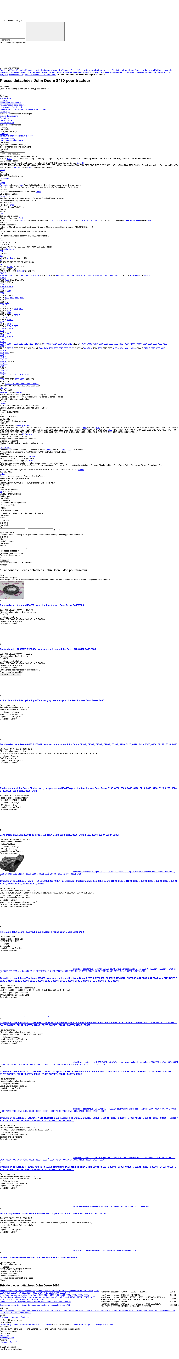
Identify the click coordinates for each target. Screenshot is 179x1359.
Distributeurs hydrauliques (123, 70)
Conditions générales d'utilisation (14, 1324)
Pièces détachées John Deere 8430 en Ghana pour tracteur (26, 1310)
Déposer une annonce (10, 675)
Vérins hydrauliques (86, 70)
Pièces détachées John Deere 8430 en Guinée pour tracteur (128, 1310)
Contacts (24, 1317)
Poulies (74, 70)
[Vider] (1, 94)
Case (125, 72)
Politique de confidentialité (40, 1324)
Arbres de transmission (81, 72)
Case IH (131, 72)
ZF (21, 75)
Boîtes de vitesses (103, 70)
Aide (18, 1317)
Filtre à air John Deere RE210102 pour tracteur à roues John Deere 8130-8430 (42, 932)
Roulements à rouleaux (17, 72)
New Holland (14, 75)
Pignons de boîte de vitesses (37, 70)
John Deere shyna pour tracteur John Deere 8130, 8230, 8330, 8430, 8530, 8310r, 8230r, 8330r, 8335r (44, 1295)
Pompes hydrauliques (144, 70)
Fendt (156, 72)
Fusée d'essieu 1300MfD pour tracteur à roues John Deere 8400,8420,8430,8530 (35, 1302)
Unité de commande (163, 70)
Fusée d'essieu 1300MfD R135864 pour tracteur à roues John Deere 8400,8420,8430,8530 (48, 649)
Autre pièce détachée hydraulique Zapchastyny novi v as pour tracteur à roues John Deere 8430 (52, 700)
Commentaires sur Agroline (82, 1324)
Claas (138, 72)
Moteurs (54, 70)
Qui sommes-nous (8, 1317)
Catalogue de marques (104, 1324)
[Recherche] (45, 31)
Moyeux (3, 72)
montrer (4, 560)
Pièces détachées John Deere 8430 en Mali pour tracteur (77, 1310)
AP (121, 72)
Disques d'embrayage (37, 72)
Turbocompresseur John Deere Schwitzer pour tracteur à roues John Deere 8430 (35, 1305)
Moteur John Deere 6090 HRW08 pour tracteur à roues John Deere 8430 (39, 1257)
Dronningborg (147, 72)
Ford (161, 72)
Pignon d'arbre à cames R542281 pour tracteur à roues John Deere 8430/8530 (42, 605)
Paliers (68, 72)
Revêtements (64, 70)
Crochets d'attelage (55, 72)
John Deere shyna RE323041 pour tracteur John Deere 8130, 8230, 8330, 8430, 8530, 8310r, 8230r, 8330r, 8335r (59, 835)
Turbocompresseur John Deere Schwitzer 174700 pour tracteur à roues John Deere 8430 (53, 1213)
